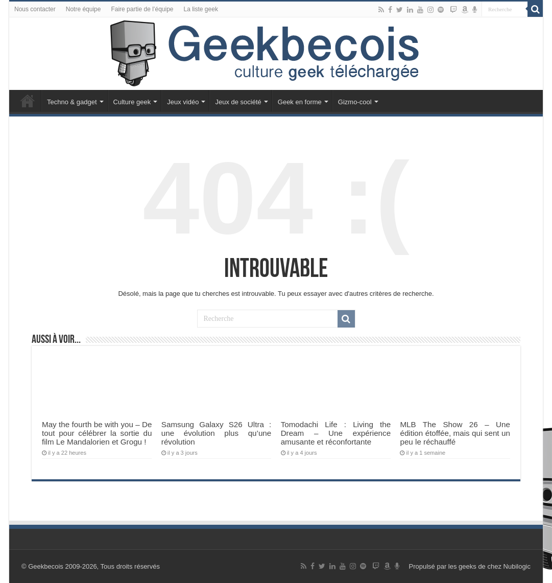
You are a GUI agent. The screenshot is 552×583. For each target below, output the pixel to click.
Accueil (27, 100)
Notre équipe (83, 9)
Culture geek (132, 102)
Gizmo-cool (355, 102)
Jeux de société (238, 102)
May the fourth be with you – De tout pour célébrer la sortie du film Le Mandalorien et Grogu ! (97, 433)
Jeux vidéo (183, 102)
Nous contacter (35, 9)
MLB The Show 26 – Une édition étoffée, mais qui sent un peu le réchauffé (455, 433)
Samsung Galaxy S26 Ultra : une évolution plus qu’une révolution (216, 433)
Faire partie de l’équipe (142, 9)
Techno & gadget (72, 102)
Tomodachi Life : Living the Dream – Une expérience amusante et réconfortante (336, 433)
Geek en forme (300, 102)
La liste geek (201, 9)
